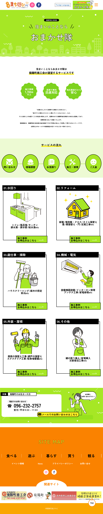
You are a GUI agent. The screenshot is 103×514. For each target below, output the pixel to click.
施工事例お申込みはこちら (27, 239)
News (40, 463)
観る (91, 455)
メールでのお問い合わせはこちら (60, 414)
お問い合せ (85, 463)
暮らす (51, 455)
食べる (11, 455)
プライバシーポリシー (62, 463)
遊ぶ (31, 455)
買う (71, 455)
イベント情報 (18, 463)
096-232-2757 (27, 405)
